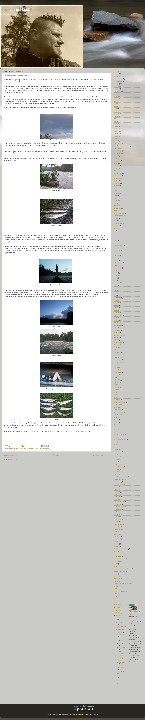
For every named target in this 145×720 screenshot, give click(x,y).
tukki (115, 310)
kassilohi (116, 417)
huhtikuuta (121, 676)
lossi (115, 285)
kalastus (23, 449)
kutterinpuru (117, 113)
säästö (116, 195)
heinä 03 (122, 662)
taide (115, 566)
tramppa (116, 581)
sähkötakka (117, 561)
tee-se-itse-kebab (119, 571)
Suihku (116, 350)
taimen (47, 449)
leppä (115, 462)
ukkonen (116, 312)
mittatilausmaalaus (119, 484)
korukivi (116, 424)
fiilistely (18, 449)
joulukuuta (121, 618)
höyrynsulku (117, 148)
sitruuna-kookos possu (121, 549)
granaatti (116, 382)
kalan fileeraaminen (120, 402)
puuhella (116, 302)
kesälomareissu (119, 215)
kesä (115, 96)
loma (115, 235)
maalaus (116, 474)
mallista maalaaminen (120, 477)
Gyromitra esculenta (120, 243)
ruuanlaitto (117, 91)
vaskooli (116, 586)
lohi (115, 230)
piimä (115, 511)
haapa (116, 126)
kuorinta (116, 429)
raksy (115, 531)
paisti (115, 295)
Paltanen (116, 337)
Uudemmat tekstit (11, 455)
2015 (117, 604)
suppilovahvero (118, 153)
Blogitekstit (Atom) (13, 459)
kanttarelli (117, 128)
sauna (116, 141)
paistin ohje (117, 298)
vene (115, 588)
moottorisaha (118, 151)
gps (115, 377)
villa (115, 121)
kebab (116, 419)
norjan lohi (117, 497)
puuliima (116, 521)
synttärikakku (118, 556)
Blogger (96, 715)
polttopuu (117, 166)
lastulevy (116, 457)
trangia (116, 307)
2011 (117, 615)
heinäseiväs (117, 176)
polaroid (116, 300)
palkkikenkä (117, 509)
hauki (115, 158)
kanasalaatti (117, 409)
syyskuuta (121, 629)
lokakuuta (121, 627)
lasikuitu (116, 454)
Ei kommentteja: (31, 446)
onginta (116, 238)
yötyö (115, 596)
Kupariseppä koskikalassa (21, 9)
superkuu (117, 554)
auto (115, 365)
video (115, 317)
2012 (117, 613)
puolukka (116, 138)
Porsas (116, 205)
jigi (114, 394)
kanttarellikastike (119, 213)
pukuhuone (117, 519)
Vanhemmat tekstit (101, 455)
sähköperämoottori (119, 559)
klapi (115, 270)
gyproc (116, 258)
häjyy (115, 108)
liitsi (115, 101)
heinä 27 (122, 639)
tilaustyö (116, 576)
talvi (115, 198)
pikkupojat (117, 86)
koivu (115, 220)
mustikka (116, 133)
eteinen (116, 375)
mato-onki (117, 186)
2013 (117, 610)
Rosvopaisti (117, 208)
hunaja (116, 389)
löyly (115, 472)
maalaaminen (118, 288)
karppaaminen (118, 412)
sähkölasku (117, 193)
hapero (116, 385)
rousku (116, 240)
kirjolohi (116, 218)
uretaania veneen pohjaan (122, 583)
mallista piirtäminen (120, 479)
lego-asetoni (117, 459)
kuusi (115, 442)
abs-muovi (117, 352)
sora (115, 551)
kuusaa (116, 181)
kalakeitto (117, 399)
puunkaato (117, 526)
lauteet (116, 163)
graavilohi (117, 380)
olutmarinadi (117, 504)
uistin (115, 103)
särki (115, 564)
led (115, 280)
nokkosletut (117, 494)
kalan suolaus (118, 404)
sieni (115, 123)
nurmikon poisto (119, 501)
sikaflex (116, 541)
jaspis (115, 392)
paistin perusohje (119, 506)
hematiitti (116, 387)
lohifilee (116, 464)
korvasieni (117, 161)
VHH (115, 210)
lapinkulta (117, 449)
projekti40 (117, 136)
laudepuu (117, 183)
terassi (116, 574)
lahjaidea (116, 447)
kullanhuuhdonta (119, 427)
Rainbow (116, 345)
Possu (116, 156)
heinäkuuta (121, 635)
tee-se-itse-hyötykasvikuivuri (122, 569)
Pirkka (116, 340)
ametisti (116, 255)
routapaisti (117, 536)
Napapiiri (116, 332)
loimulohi (116, 233)
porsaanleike (118, 514)
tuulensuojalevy (118, 143)
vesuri (115, 593)
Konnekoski (117, 325)
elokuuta (120, 632)
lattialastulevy (118, 131)
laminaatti (117, 275)
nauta (115, 293)
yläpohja (116, 320)
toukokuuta (121, 671)
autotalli (116, 370)
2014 (117, 607)
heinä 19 (122, 648)
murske (116, 487)
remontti (116, 84)
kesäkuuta (121, 667)
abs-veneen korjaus (120, 355)
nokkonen (117, 492)
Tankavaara (117, 250)
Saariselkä (117, 248)
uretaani (116, 203)
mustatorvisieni (118, 489)
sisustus (116, 544)
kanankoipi (117, 407)
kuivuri (116, 273)
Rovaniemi (117, 347)
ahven (13, 449)
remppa (116, 305)
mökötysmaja (118, 79)
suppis (116, 188)
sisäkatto (116, 546)
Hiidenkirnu (117, 322)
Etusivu (56, 455)
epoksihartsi (117, 372)
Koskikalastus (31, 449)
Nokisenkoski (118, 173)
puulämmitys (118, 524)
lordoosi (116, 469)
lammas (116, 225)
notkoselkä (117, 499)
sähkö (115, 191)
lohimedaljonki (118, 467)
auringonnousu (118, 362)
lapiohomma (117, 452)
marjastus (117, 116)
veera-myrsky (118, 315)
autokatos (117, 367)
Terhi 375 (117, 253)
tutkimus (116, 200)
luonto (116, 94)
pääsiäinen (117, 529)
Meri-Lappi (117, 330)
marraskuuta (121, 622)
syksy (115, 118)
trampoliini (117, 579)
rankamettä (117, 534)
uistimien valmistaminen (121, 146)
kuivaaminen (118, 223)
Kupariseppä (135, 611)
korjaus (116, 422)
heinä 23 (122, 643)
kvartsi (116, 444)
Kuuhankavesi (118, 245)
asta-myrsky (117, 360)
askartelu (116, 357)
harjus (116, 260)
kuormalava (117, 432)
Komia (116, 106)
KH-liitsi (116, 171)
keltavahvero (118, 178)
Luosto (116, 327)
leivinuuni (117, 283)
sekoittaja (117, 539)
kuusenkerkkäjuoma (120, 439)
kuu (115, 437)
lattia (115, 278)
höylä (115, 265)
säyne (42, 449)
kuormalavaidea (119, 434)
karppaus (117, 414)
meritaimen (117, 482)
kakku (115, 397)
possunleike (117, 516)
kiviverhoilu (117, 268)
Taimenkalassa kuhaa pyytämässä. (18, 75)
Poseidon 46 (118, 342)
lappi (115, 228)
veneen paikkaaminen (120, 591)
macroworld (79, 715)
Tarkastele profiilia (134, 662)
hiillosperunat (118, 263)
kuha (37, 449)
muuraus (116, 290)
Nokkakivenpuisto (119, 335)
